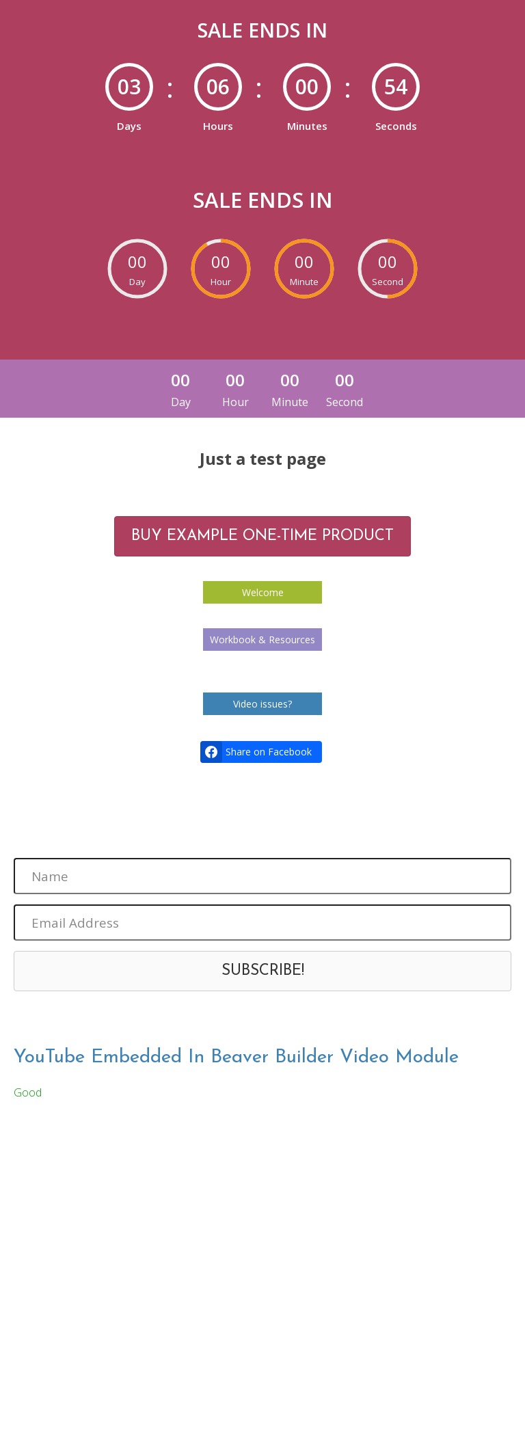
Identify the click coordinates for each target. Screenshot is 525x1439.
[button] (262, 971)
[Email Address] (262, 922)
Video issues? (262, 703)
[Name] (262, 876)
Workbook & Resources (262, 639)
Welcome (263, 592)
